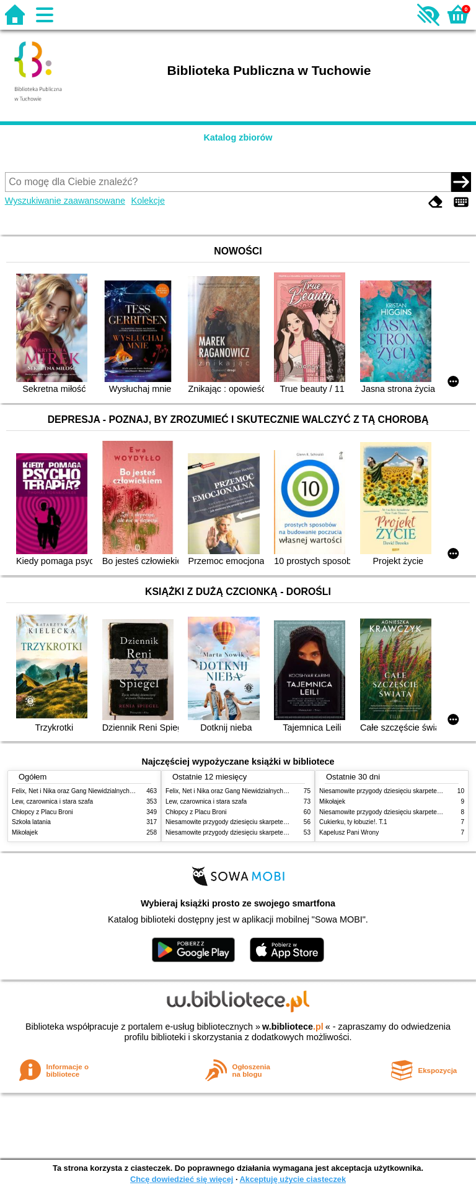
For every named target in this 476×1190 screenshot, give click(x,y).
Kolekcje (148, 201)
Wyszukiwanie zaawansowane (65, 201)
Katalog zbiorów (237, 137)
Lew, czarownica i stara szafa (52, 801)
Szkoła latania (31, 822)
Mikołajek (25, 832)
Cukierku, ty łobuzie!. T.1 (353, 822)
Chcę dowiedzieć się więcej (181, 1179)
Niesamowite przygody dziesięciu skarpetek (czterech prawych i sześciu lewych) (276, 822)
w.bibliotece (293, 1026)
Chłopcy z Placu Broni (42, 812)
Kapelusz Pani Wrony (349, 832)
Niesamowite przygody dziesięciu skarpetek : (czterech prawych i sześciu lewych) (278, 832)
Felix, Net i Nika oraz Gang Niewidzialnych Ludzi (79, 791)
